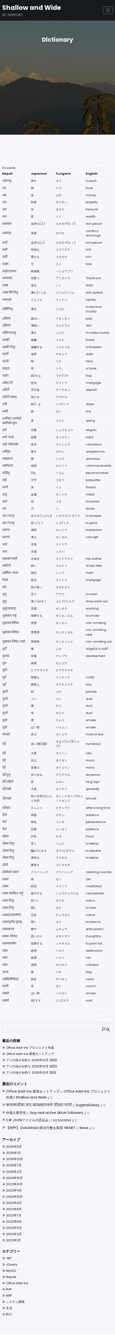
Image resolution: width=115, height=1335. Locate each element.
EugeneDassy (70, 1099)
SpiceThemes (99, 1328)
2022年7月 (12, 1205)
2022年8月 (13, 1199)
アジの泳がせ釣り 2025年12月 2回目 (28, 1063)
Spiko (76, 1328)
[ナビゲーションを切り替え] (108, 9)
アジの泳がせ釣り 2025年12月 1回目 (27, 1069)
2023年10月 (13, 1174)
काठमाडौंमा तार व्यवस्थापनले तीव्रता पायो (31, 1099)
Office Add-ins (15, 1272)
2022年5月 (13, 1217)
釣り (8, 1303)
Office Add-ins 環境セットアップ (26, 1050)
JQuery (10, 1254)
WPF (8, 1285)
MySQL (10, 1260)
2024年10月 (13, 1168)
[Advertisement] (57, 81)
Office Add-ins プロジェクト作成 (26, 1044)
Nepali (10, 1266)
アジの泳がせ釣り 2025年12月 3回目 (28, 1056)
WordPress (46, 1328)
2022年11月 (12, 1180)
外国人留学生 (14, 1105)
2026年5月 (13, 1137)
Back (104, 158)
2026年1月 (12, 1143)
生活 (8, 1297)
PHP (8, 1279)
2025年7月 (12, 1155)
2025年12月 (13, 1149)
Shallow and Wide (26, 7)
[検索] (106, 1025)
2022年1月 (12, 1229)
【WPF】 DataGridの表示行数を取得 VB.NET (35, 1118)
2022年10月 (13, 1186)
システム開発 (14, 1291)
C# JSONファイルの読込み (24, 1112)
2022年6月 (13, 1211)
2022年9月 (13, 1192)
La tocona (54, 1112)
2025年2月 (13, 1162)
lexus (73, 1118)
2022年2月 (13, 1223)
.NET (8, 1248)
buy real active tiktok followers (49, 1105)
